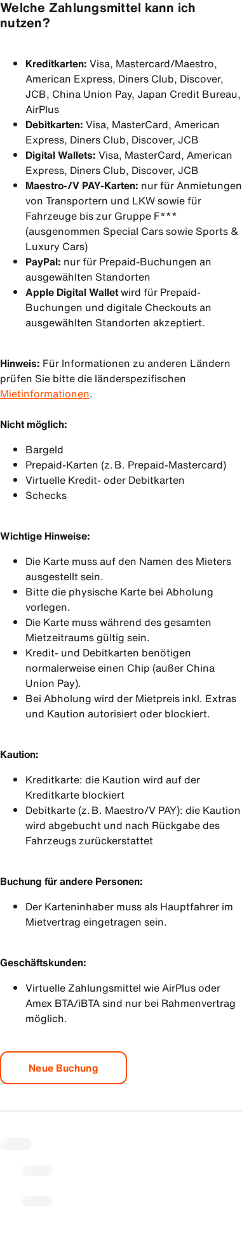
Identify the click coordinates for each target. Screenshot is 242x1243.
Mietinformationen (45, 393)
